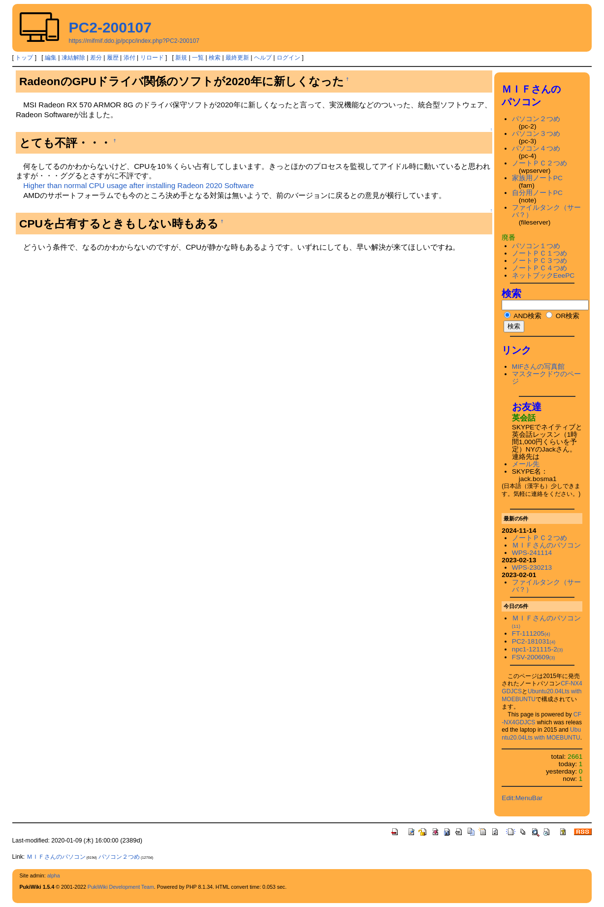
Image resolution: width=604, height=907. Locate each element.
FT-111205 (531, 633)
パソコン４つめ (536, 148)
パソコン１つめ (536, 246)
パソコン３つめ (536, 133)
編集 (51, 57)
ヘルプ (263, 57)
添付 (129, 57)
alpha (53, 875)
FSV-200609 (533, 657)
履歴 (113, 57)
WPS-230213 (532, 567)
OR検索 (562, 316)
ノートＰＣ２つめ (539, 163)
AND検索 (522, 316)
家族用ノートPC (537, 178)
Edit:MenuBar (522, 798)
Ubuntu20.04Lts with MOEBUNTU (541, 733)
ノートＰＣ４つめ (539, 268)
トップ (24, 57)
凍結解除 (73, 57)
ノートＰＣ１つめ (539, 253)
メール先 (526, 464)
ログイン (288, 57)
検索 (215, 57)
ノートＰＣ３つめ (539, 260)
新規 (181, 57)
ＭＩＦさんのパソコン (546, 545)
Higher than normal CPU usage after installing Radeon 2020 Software (138, 185)
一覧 (198, 57)
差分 (96, 57)
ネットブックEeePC (543, 275)
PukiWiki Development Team (121, 887)
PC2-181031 (533, 641)
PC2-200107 (110, 27)
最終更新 (237, 57)
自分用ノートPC (537, 192)
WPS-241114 (532, 552)
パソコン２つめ (536, 119)
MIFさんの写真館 (538, 366)
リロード (152, 57)
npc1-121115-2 (537, 649)
